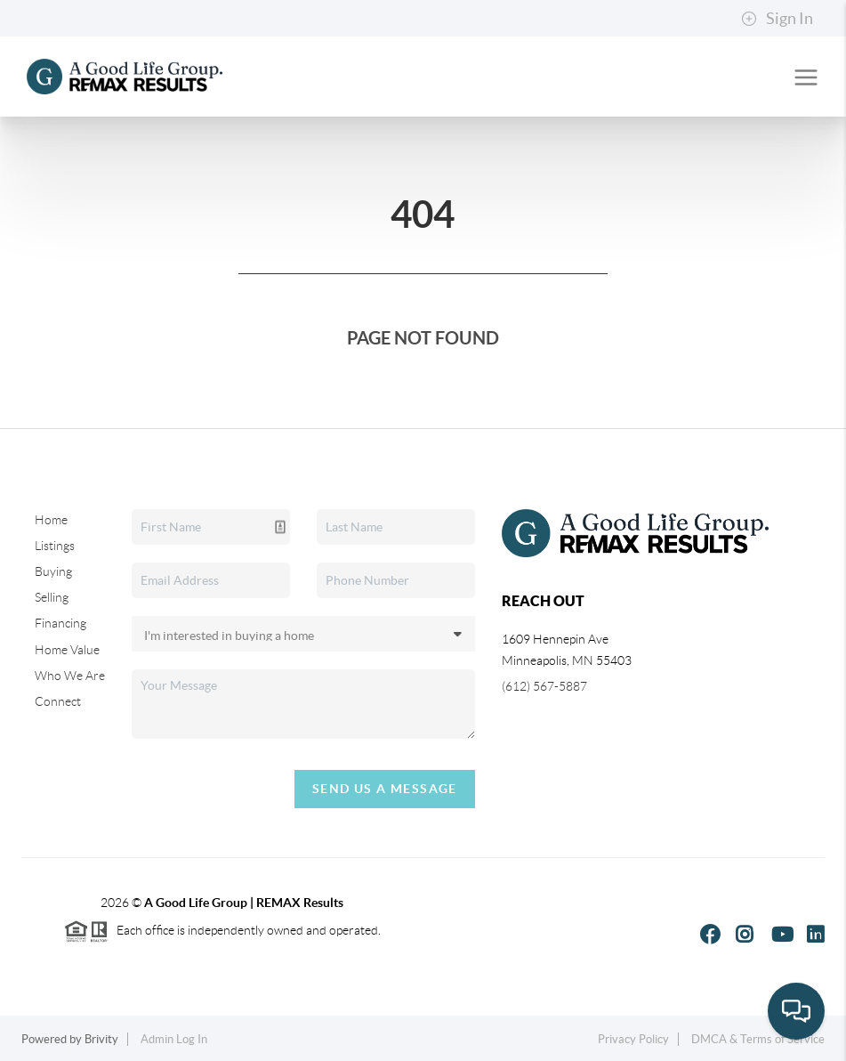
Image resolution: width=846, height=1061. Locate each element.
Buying (53, 571)
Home (51, 520)
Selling (51, 597)
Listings (55, 546)
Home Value (67, 650)
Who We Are (70, 675)
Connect (58, 701)
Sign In (777, 19)
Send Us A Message (384, 789)
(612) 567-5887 (544, 686)
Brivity (101, 1039)
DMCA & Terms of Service (758, 1039)
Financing (60, 623)
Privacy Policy (633, 1039)
